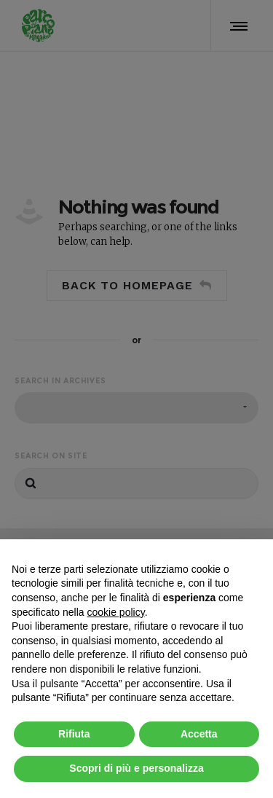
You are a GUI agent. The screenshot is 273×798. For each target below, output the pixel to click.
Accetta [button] (199, 734)
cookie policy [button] (116, 612)
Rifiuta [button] (74, 734)
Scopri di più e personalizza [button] (136, 768)
